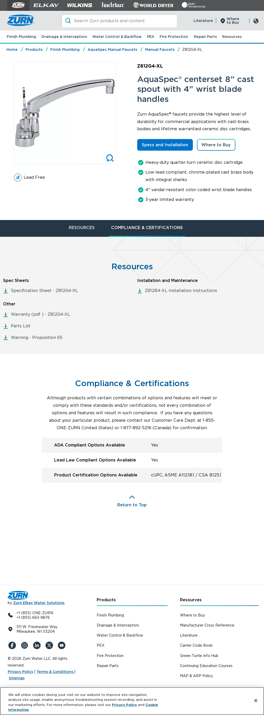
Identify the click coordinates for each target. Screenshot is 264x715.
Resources (232, 37)
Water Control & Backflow (117, 37)
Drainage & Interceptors (64, 37)
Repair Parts (205, 37)
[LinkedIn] (37, 645)
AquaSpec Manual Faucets (112, 49)
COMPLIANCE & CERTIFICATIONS (147, 227)
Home (12, 49)
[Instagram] (25, 645)
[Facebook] (13, 645)
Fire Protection (174, 37)
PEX (150, 37)
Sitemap (16, 678)
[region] (132, 701)
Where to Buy (233, 21)
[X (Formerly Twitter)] (50, 645)
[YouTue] (62, 645)
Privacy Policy (20, 672)
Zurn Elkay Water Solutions (38, 603)
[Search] (119, 21)
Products (34, 49)
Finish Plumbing (21, 37)
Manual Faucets (160, 49)
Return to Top (132, 504)
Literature (203, 21)
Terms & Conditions (55, 672)
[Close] (255, 700)
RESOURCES (82, 227)
